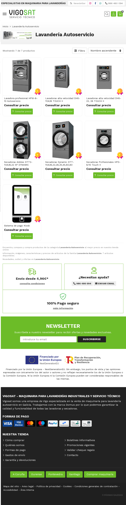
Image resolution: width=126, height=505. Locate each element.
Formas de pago (15, 450)
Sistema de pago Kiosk (17, 225)
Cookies (67, 486)
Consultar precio (22, 111)
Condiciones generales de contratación (96, 486)
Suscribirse (92, 339)
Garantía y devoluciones (20, 460)
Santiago (74, 474)
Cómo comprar (14, 440)
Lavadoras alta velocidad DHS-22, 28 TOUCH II (103, 99)
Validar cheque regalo (81, 450)
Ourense (36, 474)
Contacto (72, 455)
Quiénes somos (14, 445)
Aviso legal (28, 486)
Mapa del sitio (11, 486)
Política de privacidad (48, 486)
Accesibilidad (10, 490)
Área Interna (27, 490)
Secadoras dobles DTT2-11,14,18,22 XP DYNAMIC (18, 163)
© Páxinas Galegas (112, 495)
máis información (63, 308)
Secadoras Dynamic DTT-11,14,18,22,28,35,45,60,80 (59, 163)
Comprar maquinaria (100, 474)
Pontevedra (55, 474)
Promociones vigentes (80, 445)
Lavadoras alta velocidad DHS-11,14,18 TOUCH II (62, 99)
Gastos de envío (15, 455)
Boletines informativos (81, 440)
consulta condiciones (32, 283)
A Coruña (19, 474)
